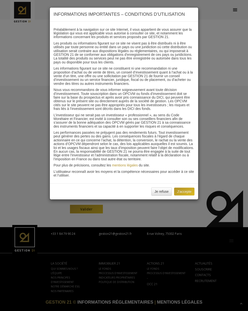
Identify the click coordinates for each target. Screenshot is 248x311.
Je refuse (161, 191)
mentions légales (125, 165)
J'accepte (184, 191)
